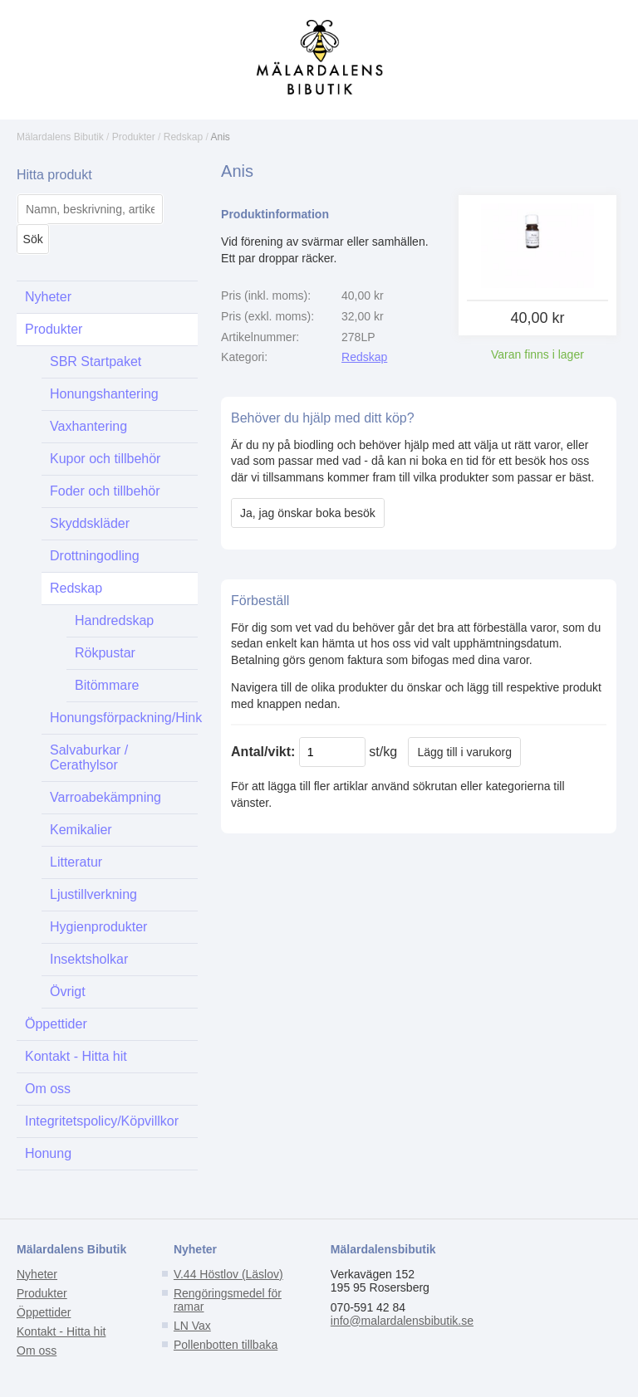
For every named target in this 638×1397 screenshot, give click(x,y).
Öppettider (56, 1024)
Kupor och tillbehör (105, 459)
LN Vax (192, 1325)
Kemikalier (81, 830)
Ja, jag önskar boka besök (307, 513)
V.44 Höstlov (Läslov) (228, 1274)
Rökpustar (105, 653)
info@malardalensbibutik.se (402, 1320)
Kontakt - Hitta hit (76, 1056)
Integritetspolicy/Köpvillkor (102, 1121)
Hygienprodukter (98, 927)
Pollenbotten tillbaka (225, 1344)
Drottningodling (95, 556)
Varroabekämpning (105, 797)
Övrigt (68, 991)
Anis (220, 137)
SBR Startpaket (95, 361)
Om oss (48, 1089)
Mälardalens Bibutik (60, 137)
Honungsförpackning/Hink (124, 718)
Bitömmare (107, 685)
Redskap (183, 137)
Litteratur (76, 862)
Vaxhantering (88, 426)
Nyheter (48, 297)
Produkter (133, 137)
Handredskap (114, 620)
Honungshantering (104, 394)
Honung (48, 1153)
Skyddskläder (90, 523)
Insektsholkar (89, 959)
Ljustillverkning (93, 894)
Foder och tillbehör (105, 491)
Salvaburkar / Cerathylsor (89, 757)
